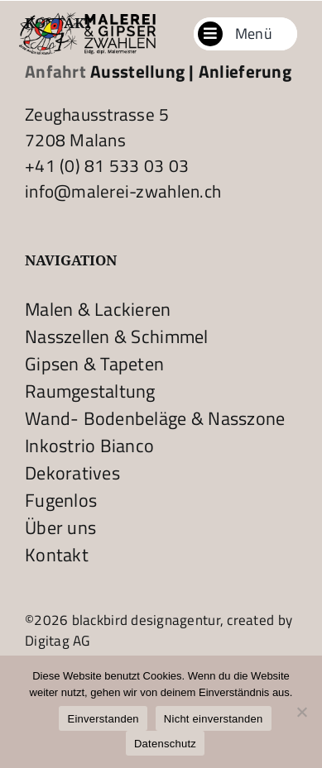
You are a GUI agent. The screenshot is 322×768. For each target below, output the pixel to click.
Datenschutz (165, 743)
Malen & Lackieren (98, 309)
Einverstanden (102, 719)
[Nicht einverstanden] (301, 712)
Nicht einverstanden (213, 719)
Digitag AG (57, 640)
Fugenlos (61, 500)
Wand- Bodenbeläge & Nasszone (155, 418)
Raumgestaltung (90, 391)
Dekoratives (72, 473)
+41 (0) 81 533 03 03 (107, 165)
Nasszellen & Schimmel (117, 336)
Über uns (60, 527)
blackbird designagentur (143, 619)
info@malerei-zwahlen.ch (123, 191)
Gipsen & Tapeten (94, 364)
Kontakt (57, 555)
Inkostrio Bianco (89, 446)
